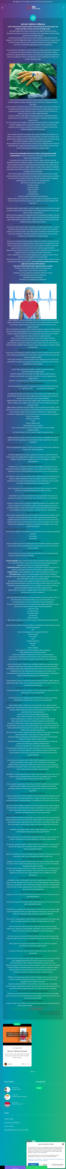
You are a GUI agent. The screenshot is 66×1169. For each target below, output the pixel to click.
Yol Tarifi (49, 1010)
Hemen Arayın (36, 1010)
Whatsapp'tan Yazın (20, 1010)
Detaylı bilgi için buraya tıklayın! (40, 1008)
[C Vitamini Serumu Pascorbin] (7, 1099)
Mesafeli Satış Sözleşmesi (57, 1159)
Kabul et (33, 1165)
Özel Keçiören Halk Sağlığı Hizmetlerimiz (46, 1014)
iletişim (36, 388)
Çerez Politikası (46, 1159)
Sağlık (17, 1026)
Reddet (45, 1165)
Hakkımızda (30, 1159)
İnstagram (12, 388)
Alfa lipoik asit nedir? (18, 1106)
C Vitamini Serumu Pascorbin (20, 1098)
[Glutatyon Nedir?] (7, 1092)
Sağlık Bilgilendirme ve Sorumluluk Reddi (38, 1160)
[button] (63, 1144)
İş (21, 388)
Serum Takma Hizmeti (17, 1053)
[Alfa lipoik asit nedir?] (7, 1107)
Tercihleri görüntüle (57, 1165)
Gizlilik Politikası (38, 1159)
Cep (17, 388)
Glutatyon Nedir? (16, 1091)
